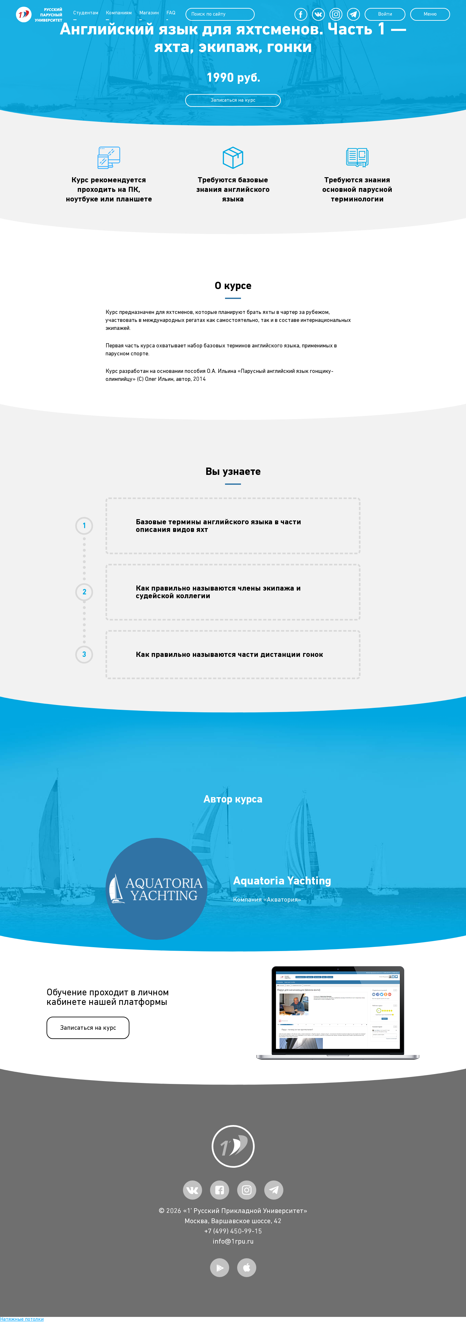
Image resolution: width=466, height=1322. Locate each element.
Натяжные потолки (22, 1319)
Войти (385, 14)
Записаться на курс (88, 1028)
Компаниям (119, 13)
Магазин (149, 13)
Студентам (85, 13)
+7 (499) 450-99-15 (233, 1231)
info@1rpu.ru (233, 1241)
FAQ (170, 13)
